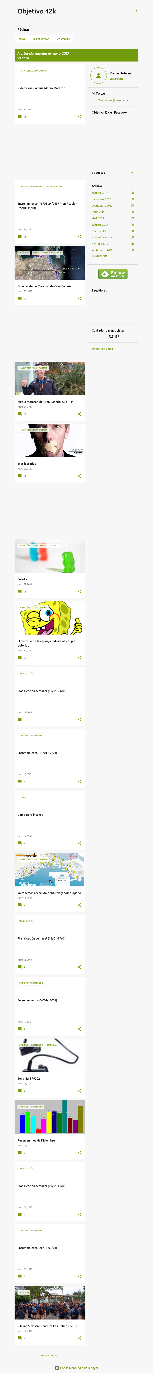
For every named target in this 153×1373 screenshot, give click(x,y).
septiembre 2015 (102, 205)
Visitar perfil (116, 78)
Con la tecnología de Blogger (76, 1368)
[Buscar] (136, 11)
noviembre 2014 (102, 237)
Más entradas (49, 1355)
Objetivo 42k (36, 11)
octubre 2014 (100, 243)
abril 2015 (98, 218)
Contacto (62, 39)
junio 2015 (98, 212)
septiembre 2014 (102, 250)
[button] (79, 116)
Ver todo (23, 58)
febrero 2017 (100, 193)
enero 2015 (99, 231)
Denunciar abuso (103, 348)
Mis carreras (40, 39)
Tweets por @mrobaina (113, 100)
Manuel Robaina (121, 73)
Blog (20, 39)
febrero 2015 (100, 224)
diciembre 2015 (101, 199)
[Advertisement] (48, 151)
